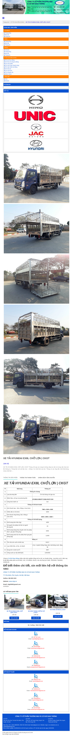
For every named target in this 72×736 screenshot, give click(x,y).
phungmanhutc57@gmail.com (37, 667)
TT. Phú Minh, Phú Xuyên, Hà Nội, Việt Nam (16, 575)
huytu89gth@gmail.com (38, 639)
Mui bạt (6, 53)
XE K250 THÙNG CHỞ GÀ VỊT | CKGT (36, 611)
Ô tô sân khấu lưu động (10, 67)
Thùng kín (7, 55)
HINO (5, 39)
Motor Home (8, 74)
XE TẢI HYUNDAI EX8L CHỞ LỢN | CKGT (15, 611)
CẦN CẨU (7, 76)
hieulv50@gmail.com (38, 681)
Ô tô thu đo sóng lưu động (11, 62)
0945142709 (37, 656)
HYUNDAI (7, 30)
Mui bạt (6, 34)
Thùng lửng (7, 51)
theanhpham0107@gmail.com (37, 690)
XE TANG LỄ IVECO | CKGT (58, 609)
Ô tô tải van (7, 68)
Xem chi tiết (14, 618)
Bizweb (17, 734)
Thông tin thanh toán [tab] (28, 477)
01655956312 (37, 698)
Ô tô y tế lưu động (9, 60)
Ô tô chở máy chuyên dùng (11, 65)
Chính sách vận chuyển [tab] (46, 477)
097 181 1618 (37, 637)
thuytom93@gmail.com (37, 700)
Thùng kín (7, 36)
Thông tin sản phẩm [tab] (10, 477)
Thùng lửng (7, 33)
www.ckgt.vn (13, 581)
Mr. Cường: (36, 625)
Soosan (6, 80)
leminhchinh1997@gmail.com (37, 657)
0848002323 (37, 665)
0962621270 (37, 689)
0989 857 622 (37, 679)
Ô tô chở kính (8, 70)
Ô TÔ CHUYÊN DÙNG (17, 22)
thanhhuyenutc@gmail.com (37, 648)
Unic (5, 79)
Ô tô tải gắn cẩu (8, 72)
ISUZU (6, 47)
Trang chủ (6, 22)
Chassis (6, 50)
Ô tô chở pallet (8, 63)
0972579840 (37, 646)
